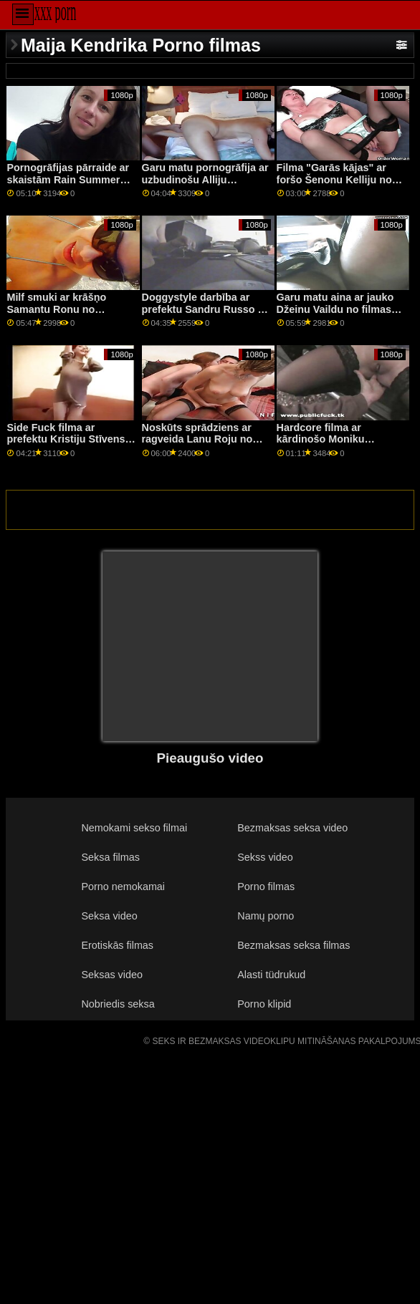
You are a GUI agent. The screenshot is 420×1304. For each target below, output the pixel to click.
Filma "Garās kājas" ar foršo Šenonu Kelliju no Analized (334, 179)
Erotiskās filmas (118, 945)
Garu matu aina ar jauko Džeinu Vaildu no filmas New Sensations (335, 309)
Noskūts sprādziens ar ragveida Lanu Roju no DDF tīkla (197, 439)
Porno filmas (266, 886)
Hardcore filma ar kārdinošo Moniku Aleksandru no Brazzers (335, 439)
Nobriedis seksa (118, 1004)
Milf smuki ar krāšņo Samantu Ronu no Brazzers (56, 309)
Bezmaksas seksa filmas (293, 945)
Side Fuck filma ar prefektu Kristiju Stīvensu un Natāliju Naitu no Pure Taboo (68, 445)
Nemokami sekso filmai (135, 828)
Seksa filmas (111, 857)
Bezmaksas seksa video (292, 828)
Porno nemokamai (124, 886)
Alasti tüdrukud (271, 974)
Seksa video (110, 916)
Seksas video (112, 974)
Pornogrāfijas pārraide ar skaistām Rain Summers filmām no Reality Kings (67, 179)
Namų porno (265, 916)
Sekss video (264, 857)
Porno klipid (264, 1004)
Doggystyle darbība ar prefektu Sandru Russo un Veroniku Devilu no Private (206, 315)
